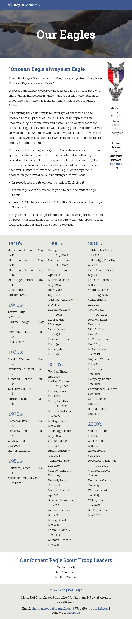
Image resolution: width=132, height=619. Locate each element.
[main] (66, 34)
